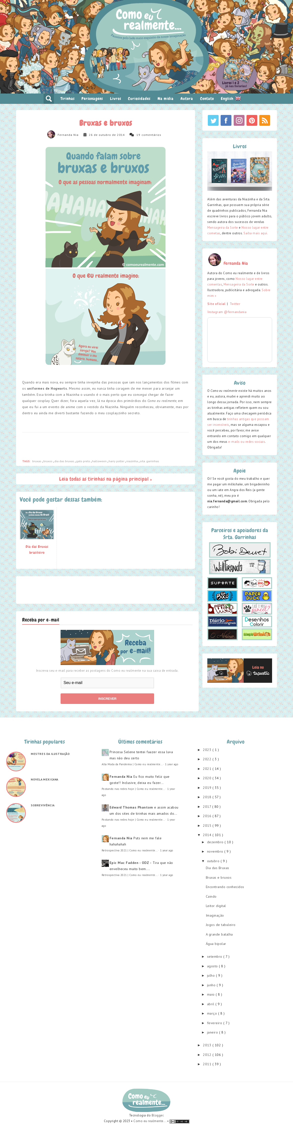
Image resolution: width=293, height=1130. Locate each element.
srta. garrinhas (149, 461)
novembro (216, 851)
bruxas (37, 461)
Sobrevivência (43, 805)
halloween (99, 461)
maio (211, 994)
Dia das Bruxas (217, 868)
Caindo (211, 896)
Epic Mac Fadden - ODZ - (131, 862)
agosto (213, 966)
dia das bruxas (64, 461)
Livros (115, 98)
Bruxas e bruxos (219, 877)
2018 (207, 797)
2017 (207, 806)
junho (212, 985)
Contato (207, 98)
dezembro (216, 842)
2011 (207, 1064)
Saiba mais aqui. (256, 233)
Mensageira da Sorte (222, 227)
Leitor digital (216, 906)
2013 (207, 1045)
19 (138, 135)
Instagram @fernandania (226, 312)
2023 (207, 750)
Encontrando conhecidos (225, 887)
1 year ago (171, 764)
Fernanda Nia (68, 135)
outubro (214, 861)
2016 (207, 816)
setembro (215, 956)
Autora (186, 98)
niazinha (132, 461)
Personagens (92, 98)
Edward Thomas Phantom (131, 807)
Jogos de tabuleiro (221, 925)
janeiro (213, 1032)
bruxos (48, 461)
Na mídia (166, 98)
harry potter (117, 461)
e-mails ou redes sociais (246, 442)
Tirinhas (68, 98)
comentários (151, 135)
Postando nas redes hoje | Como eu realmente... (133, 789)
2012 (207, 1054)
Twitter (235, 304)
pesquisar (49, 99)
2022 (207, 759)
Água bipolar (216, 943)
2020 (207, 778)
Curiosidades (139, 98)
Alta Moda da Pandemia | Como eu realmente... (132, 764)
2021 (207, 768)
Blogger (157, 1115)
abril (211, 1004)
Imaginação (215, 915)
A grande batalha (219, 934)
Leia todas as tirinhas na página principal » (105, 479)
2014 (207, 835)
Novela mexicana (44, 779)
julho (211, 975)
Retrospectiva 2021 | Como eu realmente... (130, 850)
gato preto (83, 461)
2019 (207, 787)
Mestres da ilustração (50, 754)
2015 (207, 825)
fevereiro (215, 1023)
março (212, 1013)
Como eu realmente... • (151, 1121)
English (231, 98)
